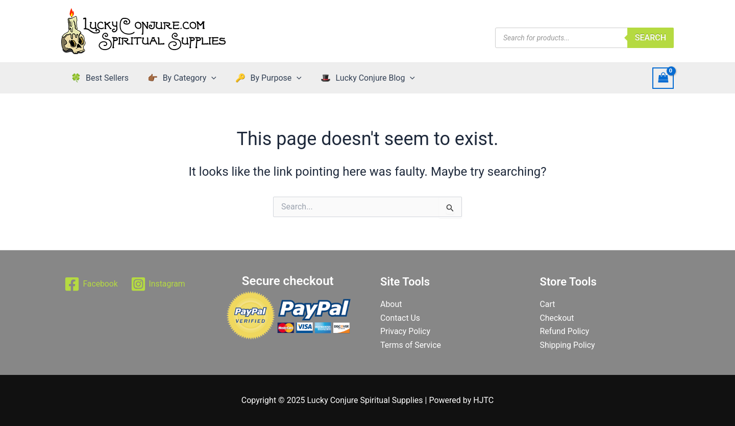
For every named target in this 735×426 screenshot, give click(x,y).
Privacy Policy (405, 331)
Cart (547, 304)
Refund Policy (565, 331)
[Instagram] (158, 284)
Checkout (557, 318)
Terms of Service (411, 345)
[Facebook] (91, 284)
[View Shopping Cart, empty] (663, 77)
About (391, 304)
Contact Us (400, 318)
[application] (207, 78)
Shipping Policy (568, 345)
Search (650, 37)
